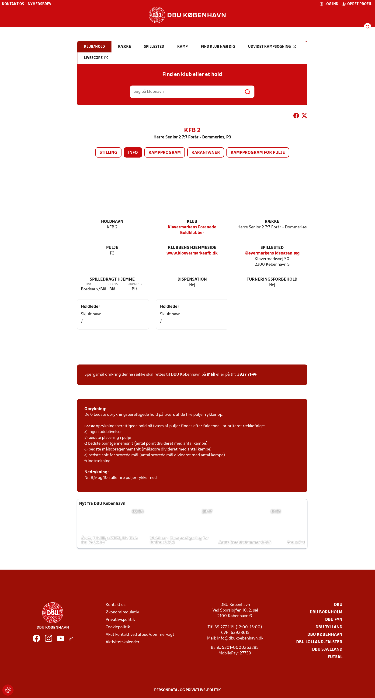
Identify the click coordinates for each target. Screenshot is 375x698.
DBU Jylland (329, 627)
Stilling (108, 153)
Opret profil (357, 4)
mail (211, 375)
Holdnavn (112, 222)
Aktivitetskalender (122, 642)
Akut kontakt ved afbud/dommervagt (140, 635)
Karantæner (205, 153)
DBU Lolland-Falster (319, 642)
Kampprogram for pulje (258, 153)
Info (133, 153)
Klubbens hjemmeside (192, 248)
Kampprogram (165, 153)
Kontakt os (13, 4)
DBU (338, 605)
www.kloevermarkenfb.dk (192, 253)
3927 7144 (247, 375)
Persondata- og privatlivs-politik (187, 690)
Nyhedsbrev (39, 4)
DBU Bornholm (326, 612)
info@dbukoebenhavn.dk (240, 638)
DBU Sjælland (327, 650)
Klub (192, 222)
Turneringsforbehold (272, 280)
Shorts (112, 284)
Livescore (96, 58)
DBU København (324, 635)
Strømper (134, 284)
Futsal (335, 657)
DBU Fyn (333, 620)
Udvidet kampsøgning (272, 46)
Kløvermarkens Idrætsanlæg (272, 253)
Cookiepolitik (118, 627)
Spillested (272, 248)
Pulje (112, 248)
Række (272, 222)
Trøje (89, 284)
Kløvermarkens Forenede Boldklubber (192, 230)
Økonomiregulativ (122, 612)
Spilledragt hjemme (112, 280)
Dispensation (192, 280)
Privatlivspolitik (120, 620)
